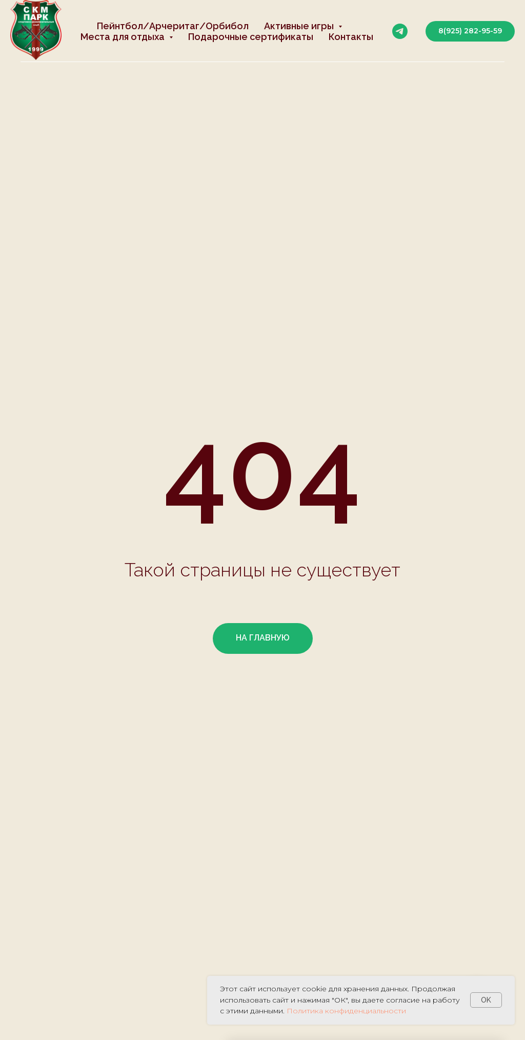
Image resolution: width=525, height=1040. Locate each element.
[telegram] (400, 31)
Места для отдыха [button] (123, 36)
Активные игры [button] (300, 26)
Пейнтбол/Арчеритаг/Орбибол (173, 26)
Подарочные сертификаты (250, 36)
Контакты (351, 36)
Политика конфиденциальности (346, 1010)
